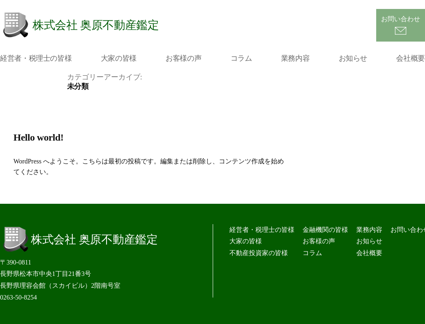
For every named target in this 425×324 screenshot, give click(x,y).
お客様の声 (183, 58)
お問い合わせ (400, 18)
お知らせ (353, 58)
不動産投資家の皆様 (258, 252)
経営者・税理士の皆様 (36, 58)
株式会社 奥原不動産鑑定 (96, 25)
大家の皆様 (119, 58)
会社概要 (410, 58)
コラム (241, 58)
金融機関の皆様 (325, 229)
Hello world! (38, 137)
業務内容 (295, 58)
